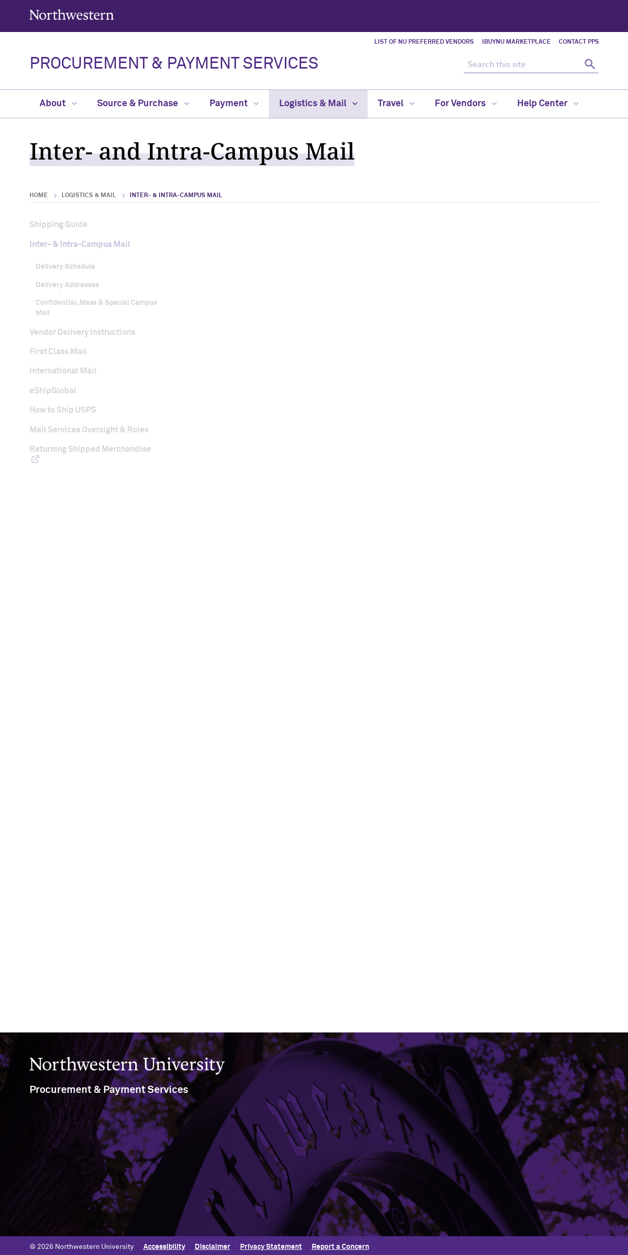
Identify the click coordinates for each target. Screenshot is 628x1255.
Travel (396, 103)
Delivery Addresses (67, 285)
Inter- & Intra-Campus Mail (79, 244)
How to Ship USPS (62, 410)
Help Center (548, 103)
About (58, 103)
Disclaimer (212, 1243)
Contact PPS (579, 42)
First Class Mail (58, 352)
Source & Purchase (143, 103)
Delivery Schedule (65, 266)
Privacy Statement (271, 1243)
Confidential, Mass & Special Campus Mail (96, 308)
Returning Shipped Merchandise (90, 449)
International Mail (63, 371)
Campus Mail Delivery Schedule (292, 380)
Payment (234, 103)
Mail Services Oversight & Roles (88, 430)
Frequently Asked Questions (297, 824)
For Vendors (466, 103)
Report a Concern (340, 1243)
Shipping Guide (58, 225)
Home (38, 196)
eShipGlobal (52, 391)
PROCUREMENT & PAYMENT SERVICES (173, 64)
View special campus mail (265, 940)
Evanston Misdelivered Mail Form (480, 737)
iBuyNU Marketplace (516, 42)
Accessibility (164, 1243)
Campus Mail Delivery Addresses (467, 380)
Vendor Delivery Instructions (82, 332)
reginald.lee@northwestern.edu (282, 664)
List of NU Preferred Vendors (424, 42)
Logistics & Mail (318, 103)
